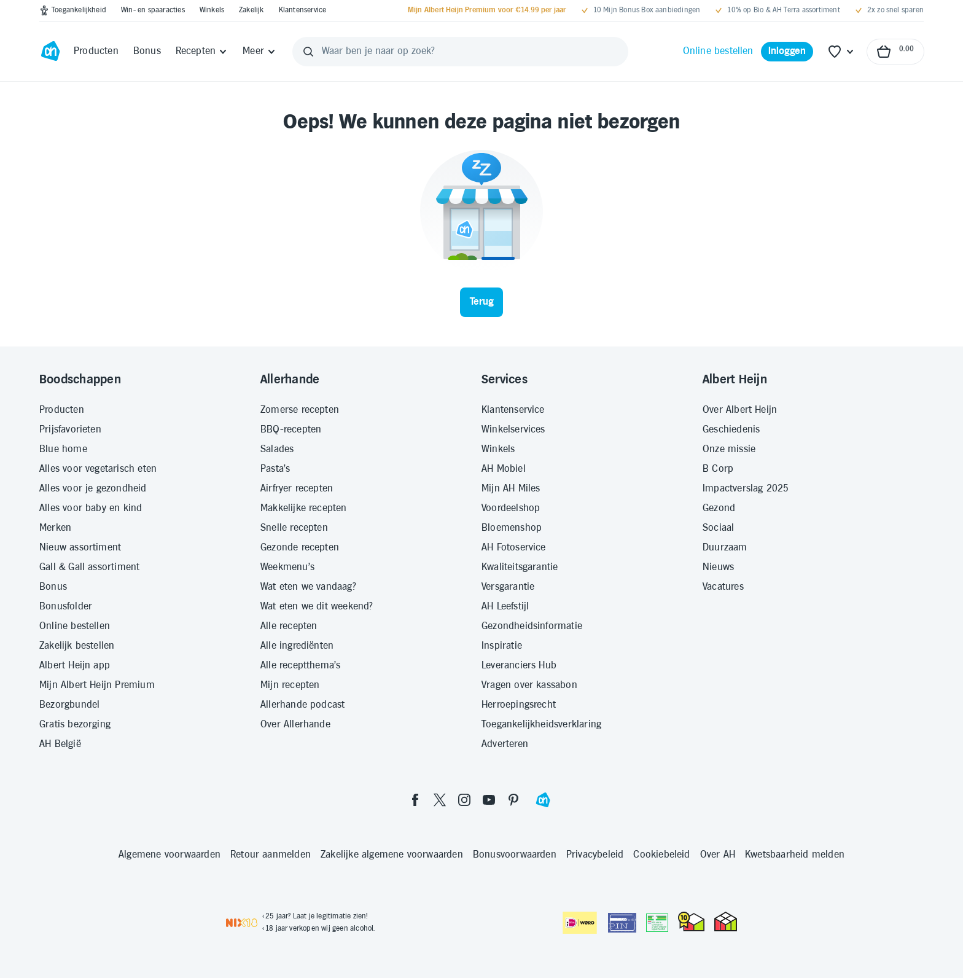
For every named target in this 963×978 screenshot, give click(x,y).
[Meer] (259, 51)
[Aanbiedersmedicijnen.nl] (657, 922)
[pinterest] (513, 799)
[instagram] (464, 799)
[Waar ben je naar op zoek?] (460, 51)
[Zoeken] (308, 51)
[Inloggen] (787, 51)
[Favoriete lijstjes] (841, 51)
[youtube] (489, 799)
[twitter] (439, 799)
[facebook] (415, 799)
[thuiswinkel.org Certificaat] (691, 921)
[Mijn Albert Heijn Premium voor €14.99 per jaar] (487, 10)
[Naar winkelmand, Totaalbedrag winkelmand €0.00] (895, 51)
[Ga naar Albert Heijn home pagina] (50, 51)
